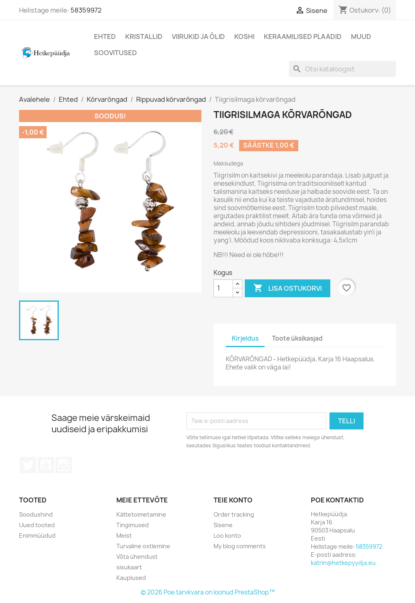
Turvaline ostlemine (143, 546)
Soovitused (115, 52)
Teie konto (233, 500)
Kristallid (144, 36)
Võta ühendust (137, 556)
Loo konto (227, 535)
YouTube (46, 465)
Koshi (244, 36)
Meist (124, 535)
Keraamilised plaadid (303, 36)
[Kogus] (223, 288)
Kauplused (131, 578)
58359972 (86, 10)
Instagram (64, 465)
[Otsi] (342, 69)
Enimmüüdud (37, 535)
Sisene (223, 525)
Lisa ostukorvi (287, 288)
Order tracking (234, 514)
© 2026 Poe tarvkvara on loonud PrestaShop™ (208, 592)
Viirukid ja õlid (198, 36)
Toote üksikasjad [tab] (297, 338)
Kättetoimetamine (141, 514)
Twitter (28, 465)
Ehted (105, 36)
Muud (361, 36)
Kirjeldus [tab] (245, 338)
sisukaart (129, 567)
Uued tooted (37, 525)
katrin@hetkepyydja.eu (343, 563)
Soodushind (36, 514)
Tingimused (132, 525)
